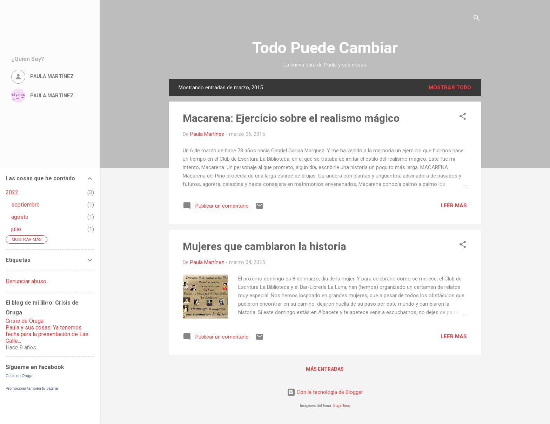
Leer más (454, 205)
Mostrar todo (450, 87)
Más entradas (325, 369)
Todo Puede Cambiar (325, 48)
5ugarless (341, 405)
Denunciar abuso (26, 281)
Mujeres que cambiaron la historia (264, 246)
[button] (462, 117)
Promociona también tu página (32, 388)
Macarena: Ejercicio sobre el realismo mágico (291, 118)
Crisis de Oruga (24, 321)
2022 (12, 192)
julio (16, 229)
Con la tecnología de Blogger (325, 392)
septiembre (25, 204)
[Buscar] (476, 19)
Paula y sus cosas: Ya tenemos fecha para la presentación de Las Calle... (47, 334)
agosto (19, 217)
